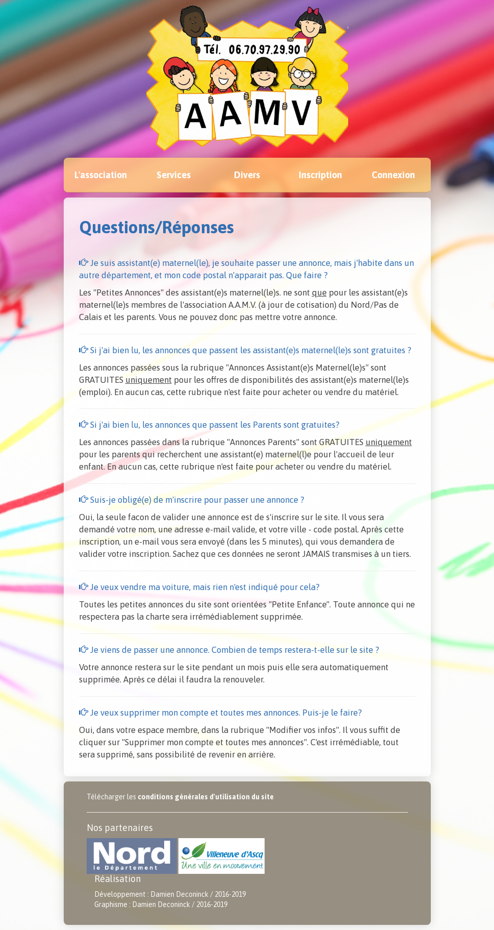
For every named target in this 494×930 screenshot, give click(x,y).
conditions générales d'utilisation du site (206, 797)
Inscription (320, 174)
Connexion (393, 174)
